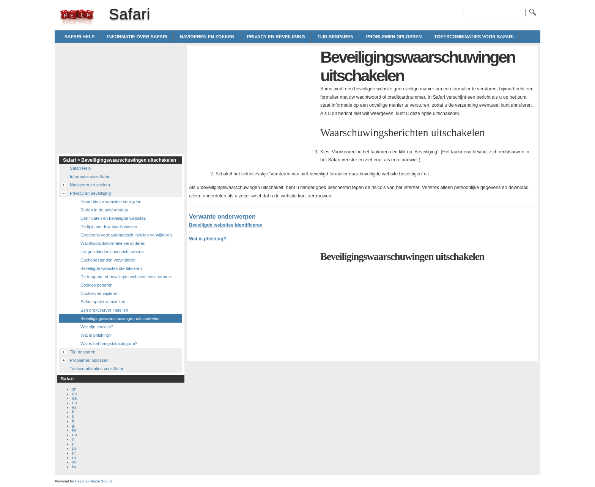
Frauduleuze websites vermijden (110, 201)
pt (74, 453)
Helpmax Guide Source (93, 481)
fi (73, 412)
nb (74, 434)
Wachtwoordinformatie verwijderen (112, 243)
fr (73, 416)
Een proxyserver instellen (104, 310)
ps (74, 448)
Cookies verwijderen (99, 293)
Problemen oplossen (394, 36)
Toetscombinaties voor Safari (473, 36)
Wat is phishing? (207, 238)
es (74, 407)
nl (74, 439)
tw (74, 466)
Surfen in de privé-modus (104, 210)
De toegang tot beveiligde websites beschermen (125, 276)
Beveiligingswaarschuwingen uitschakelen (119, 318)
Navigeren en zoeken (207, 36)
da (74, 393)
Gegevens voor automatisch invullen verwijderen (126, 235)
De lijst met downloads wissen (108, 226)
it (73, 421)
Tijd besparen (336, 36)
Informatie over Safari (137, 36)
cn (74, 389)
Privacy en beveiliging (276, 36)
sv (74, 462)
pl (74, 443)
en (74, 402)
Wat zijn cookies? (96, 327)
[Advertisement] (252, 101)
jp (74, 425)
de (74, 398)
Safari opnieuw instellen (102, 301)
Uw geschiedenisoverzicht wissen (112, 251)
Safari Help (79, 36)
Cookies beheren (96, 285)
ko (74, 430)
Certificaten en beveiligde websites (113, 218)
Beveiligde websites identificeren (226, 225)
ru (74, 457)
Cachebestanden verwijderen (107, 260)
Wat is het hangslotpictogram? (108, 343)
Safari (77, 17)
